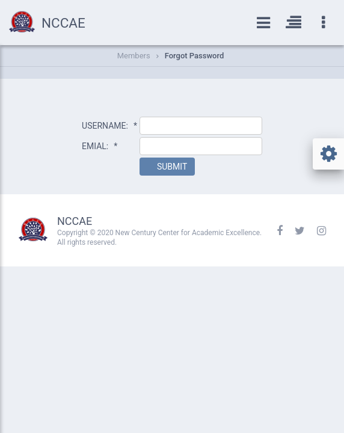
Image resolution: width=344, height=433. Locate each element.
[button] (167, 167)
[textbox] (201, 126)
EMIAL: (99, 146)
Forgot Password (194, 55)
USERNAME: (109, 126)
